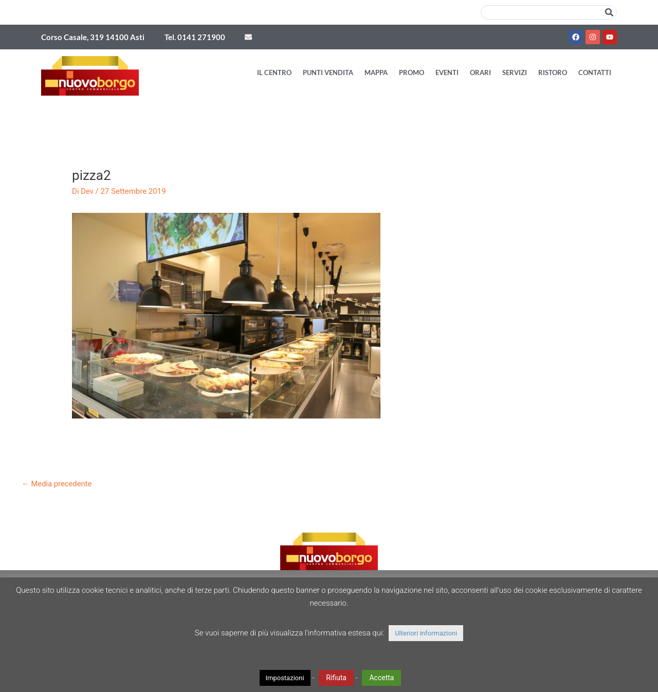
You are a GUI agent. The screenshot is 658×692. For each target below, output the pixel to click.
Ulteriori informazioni (426, 633)
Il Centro (274, 72)
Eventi (447, 72)
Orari (480, 72)
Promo (411, 72)
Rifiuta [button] (336, 677)
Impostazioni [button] (285, 678)
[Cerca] (609, 12)
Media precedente (57, 483)
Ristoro (552, 72)
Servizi (514, 72)
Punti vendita (328, 72)
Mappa (376, 72)
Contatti (594, 72)
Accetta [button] (381, 677)
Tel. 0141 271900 (194, 37)
